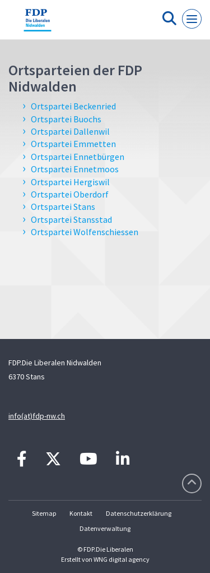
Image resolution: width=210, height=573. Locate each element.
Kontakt (80, 513)
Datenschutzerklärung (138, 513)
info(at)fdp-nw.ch (36, 416)
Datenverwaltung (105, 528)
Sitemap (44, 513)
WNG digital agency (122, 559)
